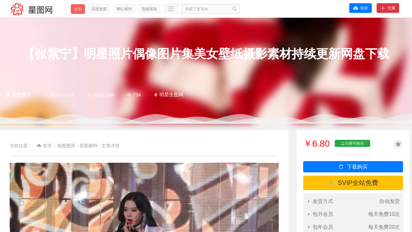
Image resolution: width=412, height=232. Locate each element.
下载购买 (357, 166)
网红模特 (124, 9)
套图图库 (66, 145)
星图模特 (18, 94)
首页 (78, 9)
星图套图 (99, 9)
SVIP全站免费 (358, 182)
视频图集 (149, 9)
